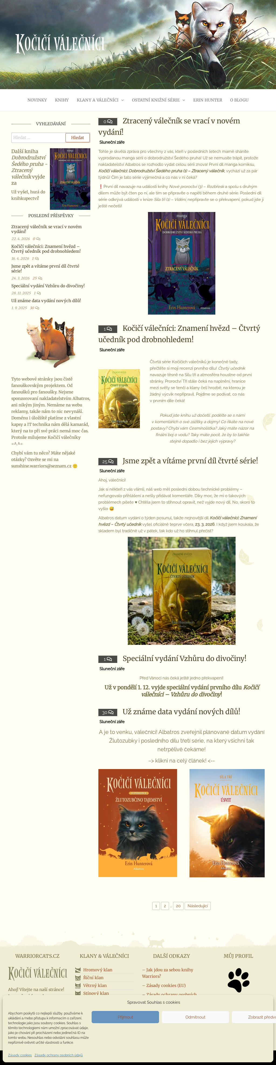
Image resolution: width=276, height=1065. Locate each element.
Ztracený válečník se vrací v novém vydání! (46, 229)
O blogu (239, 100)
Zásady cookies (20, 1055)
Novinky (37, 100)
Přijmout (125, 1017)
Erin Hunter (207, 100)
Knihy (62, 100)
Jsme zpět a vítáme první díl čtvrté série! (190, 460)
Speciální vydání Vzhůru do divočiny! (185, 658)
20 (178, 906)
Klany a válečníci (98, 100)
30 (105, 712)
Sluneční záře (112, 142)
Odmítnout (195, 1017)
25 (105, 461)
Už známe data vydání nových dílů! (181, 711)
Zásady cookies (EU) (166, 985)
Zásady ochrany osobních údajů (58, 1055)
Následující (198, 906)
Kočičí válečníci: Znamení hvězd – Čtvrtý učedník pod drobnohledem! (46, 249)
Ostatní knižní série (156, 100)
